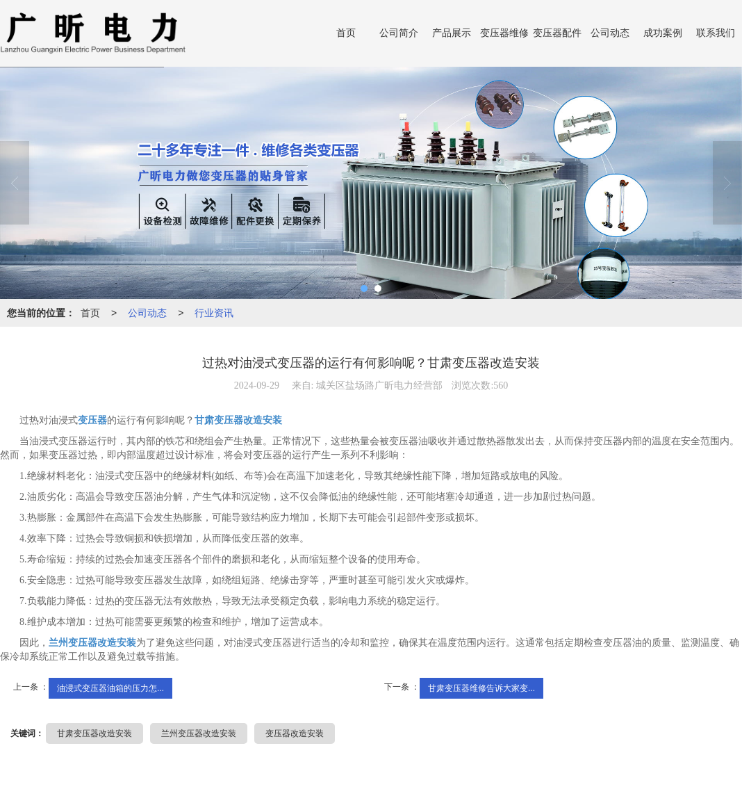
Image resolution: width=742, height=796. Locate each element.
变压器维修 (504, 33)
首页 (346, 33)
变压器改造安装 (294, 733)
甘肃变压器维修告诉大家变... (481, 688)
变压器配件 (557, 33)
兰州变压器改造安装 (198, 733)
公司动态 (610, 33)
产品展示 (451, 33)
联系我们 (715, 33)
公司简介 (398, 33)
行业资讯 (214, 312)
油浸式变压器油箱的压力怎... (110, 688)
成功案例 (662, 33)
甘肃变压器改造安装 (94, 733)
